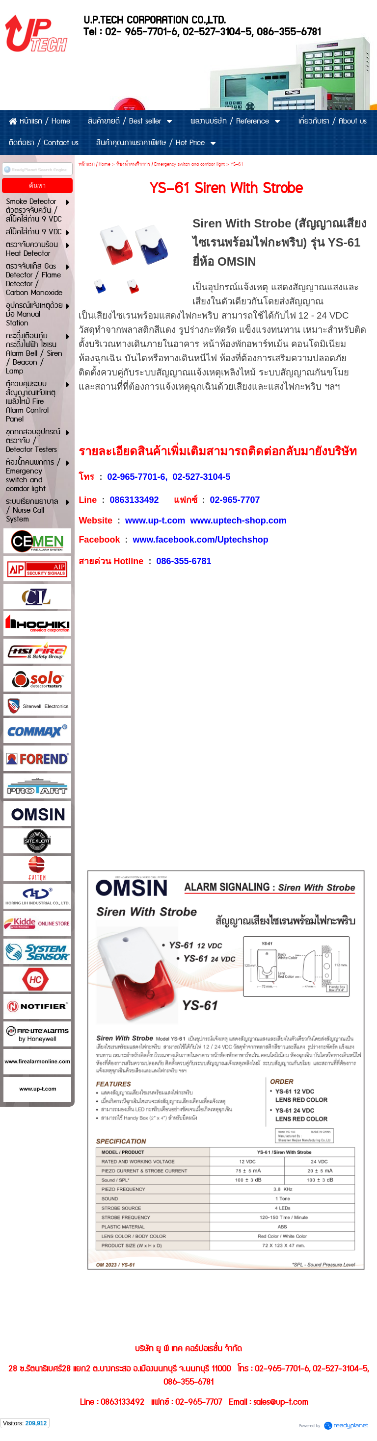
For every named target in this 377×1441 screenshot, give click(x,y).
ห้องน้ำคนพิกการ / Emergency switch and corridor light (170, 164)
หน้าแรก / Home (94, 164)
